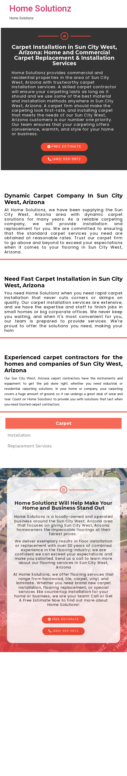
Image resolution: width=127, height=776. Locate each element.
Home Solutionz (40, 8)
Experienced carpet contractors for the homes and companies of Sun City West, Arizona (63, 364)
